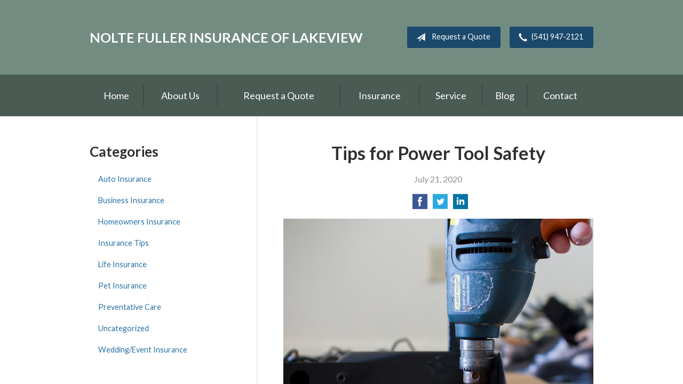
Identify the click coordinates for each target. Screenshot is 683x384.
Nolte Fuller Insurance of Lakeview (226, 37)
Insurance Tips (123, 242)
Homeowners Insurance (139, 221)
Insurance (380, 95)
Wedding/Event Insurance (142, 349)
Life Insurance (122, 264)
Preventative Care (129, 306)
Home (116, 95)
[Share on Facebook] (419, 204)
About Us (180, 95)
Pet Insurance (122, 285)
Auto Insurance (125, 178)
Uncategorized (123, 328)
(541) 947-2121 (548, 37)
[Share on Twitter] (440, 204)
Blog (504, 95)
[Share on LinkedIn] (460, 204)
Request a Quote (451, 37)
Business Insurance (131, 200)
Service (450, 95)
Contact (560, 95)
